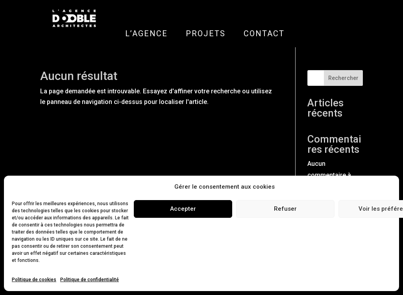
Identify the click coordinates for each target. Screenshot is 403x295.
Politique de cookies (34, 279)
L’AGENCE (146, 33)
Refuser (285, 208)
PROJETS (206, 33)
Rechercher (343, 78)
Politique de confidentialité (89, 279)
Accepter (183, 208)
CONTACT (264, 33)
